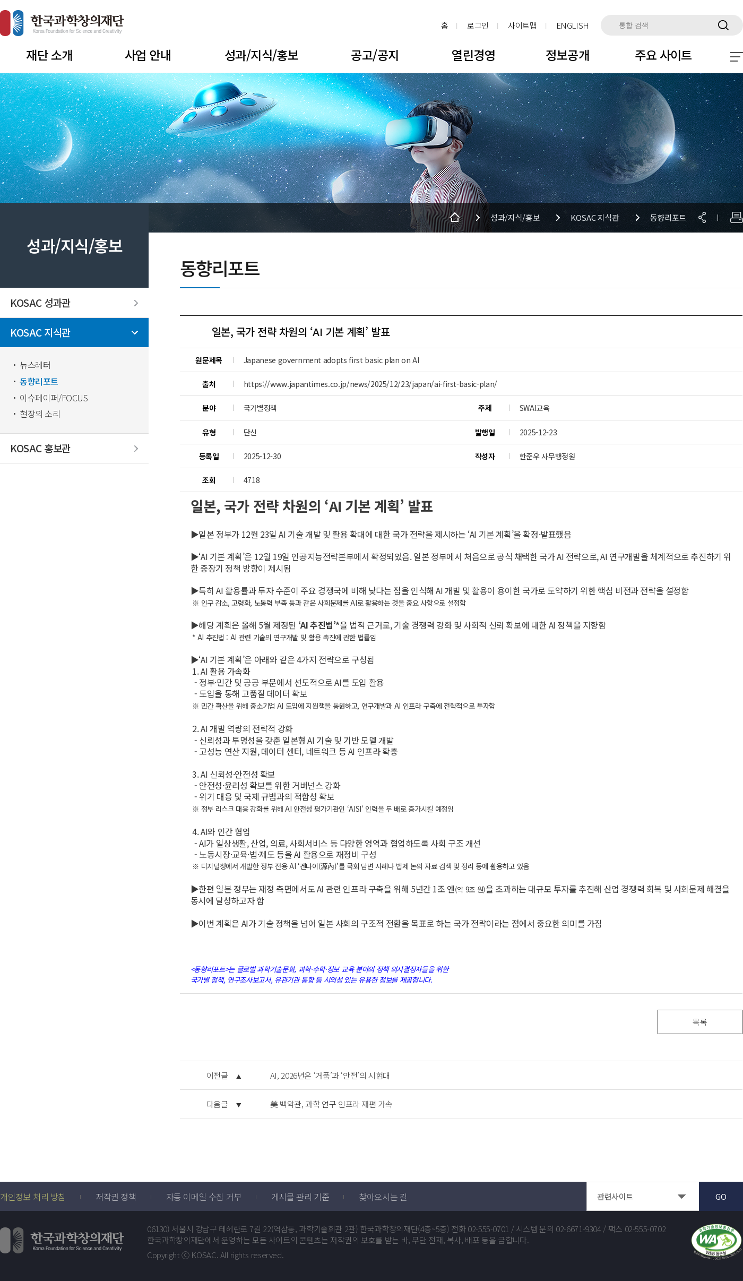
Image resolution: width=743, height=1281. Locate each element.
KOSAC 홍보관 (40, 448)
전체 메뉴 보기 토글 (736, 57)
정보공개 (567, 55)
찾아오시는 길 (383, 1196)
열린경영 (473, 55)
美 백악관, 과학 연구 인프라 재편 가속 (331, 1104)
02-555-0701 (488, 1229)
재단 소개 (49, 55)
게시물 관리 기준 (300, 1196)
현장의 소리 (40, 413)
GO (720, 1196)
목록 (700, 1021)
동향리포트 (39, 381)
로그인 (478, 25)
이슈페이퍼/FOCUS (54, 397)
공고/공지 (375, 55)
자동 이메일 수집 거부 (203, 1196)
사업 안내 (148, 55)
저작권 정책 (116, 1196)
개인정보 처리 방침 (33, 1196)
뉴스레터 (35, 365)
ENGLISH (572, 25)
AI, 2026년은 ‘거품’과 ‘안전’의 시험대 (330, 1075)
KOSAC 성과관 (40, 302)
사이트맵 (522, 25)
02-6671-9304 (578, 1229)
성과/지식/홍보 (261, 55)
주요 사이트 (663, 55)
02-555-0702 (645, 1229)
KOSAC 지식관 (40, 332)
